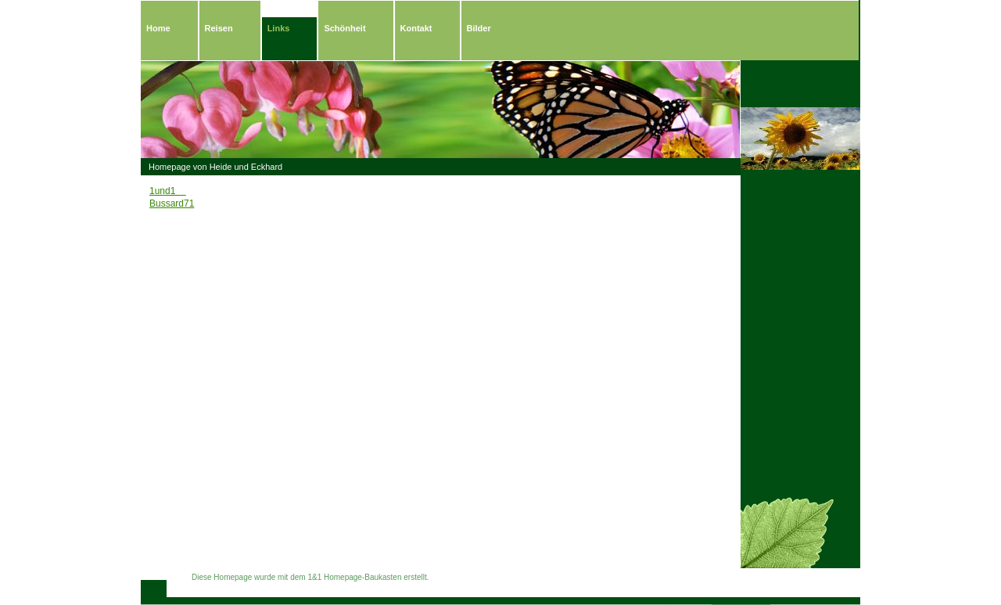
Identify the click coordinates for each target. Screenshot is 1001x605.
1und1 (167, 190)
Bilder (479, 28)
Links (278, 28)
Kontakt (416, 28)
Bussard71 (171, 203)
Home (158, 28)
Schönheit (344, 28)
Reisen (219, 28)
